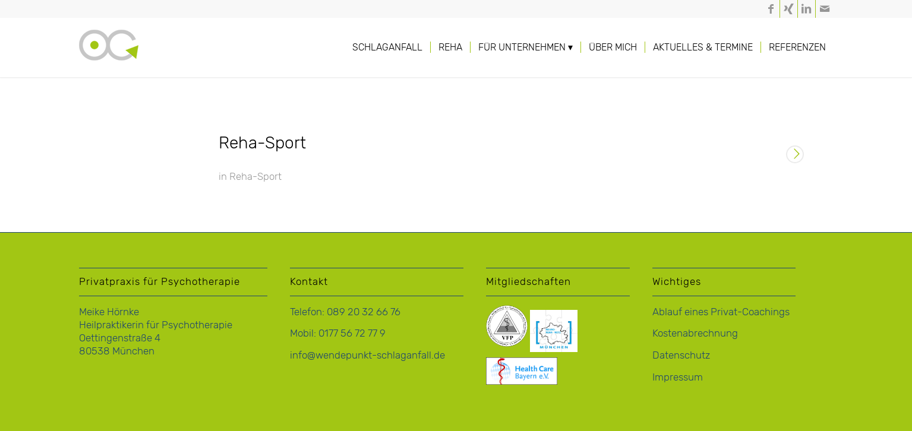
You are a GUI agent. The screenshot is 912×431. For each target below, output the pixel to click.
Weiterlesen (795, 155)
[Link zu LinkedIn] (806, 9)
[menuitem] (387, 47)
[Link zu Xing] (788, 9)
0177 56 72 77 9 (352, 333)
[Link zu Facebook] (771, 9)
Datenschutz (681, 355)
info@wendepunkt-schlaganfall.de (367, 355)
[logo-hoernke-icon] (108, 59)
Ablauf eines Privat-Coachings (721, 312)
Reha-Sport (262, 143)
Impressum (677, 377)
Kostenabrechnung (695, 333)
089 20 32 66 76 (363, 312)
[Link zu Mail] (825, 9)
